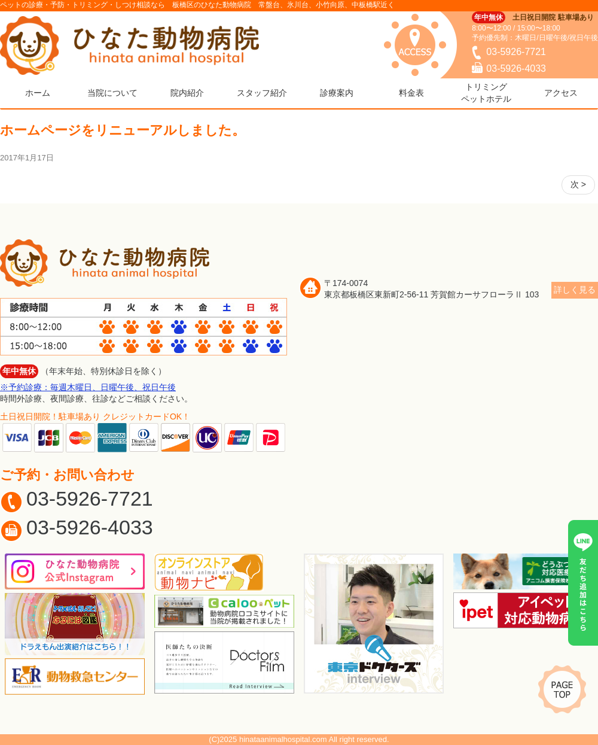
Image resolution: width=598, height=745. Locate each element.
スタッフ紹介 (262, 93)
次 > (578, 184)
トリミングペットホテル (486, 93)
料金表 (411, 93)
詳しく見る (575, 289)
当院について (112, 93)
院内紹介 (187, 93)
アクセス (561, 93)
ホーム (37, 93)
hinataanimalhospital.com (283, 739)
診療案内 (336, 93)
